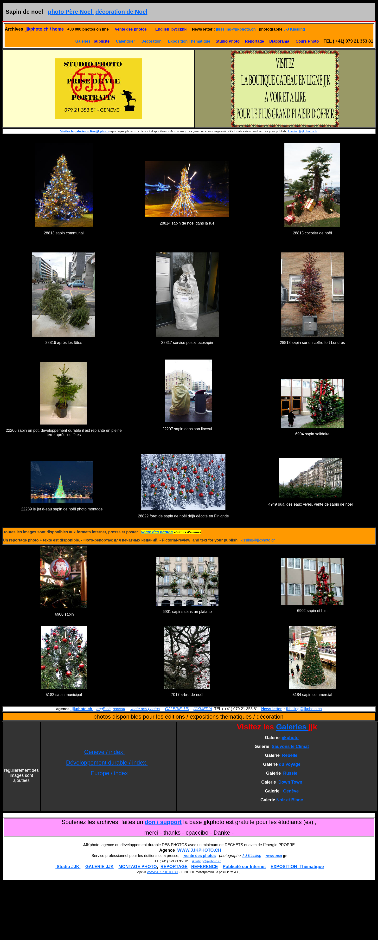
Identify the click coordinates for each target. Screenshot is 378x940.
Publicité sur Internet (244, 866)
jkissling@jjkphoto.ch (236, 29)
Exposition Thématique (189, 41)
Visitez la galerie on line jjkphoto (84, 131)
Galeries (82, 41)
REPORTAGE (174, 866)
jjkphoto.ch (81, 709)
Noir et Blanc (289, 800)
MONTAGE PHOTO (137, 866)
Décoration (151, 41)
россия (119, 709)
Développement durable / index (106, 762)
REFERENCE (204, 866)
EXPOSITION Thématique (297, 866)
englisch (103, 709)
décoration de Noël (121, 11)
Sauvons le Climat (290, 746)
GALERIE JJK (177, 709)
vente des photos (145, 709)
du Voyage (290, 764)
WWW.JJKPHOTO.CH (199, 850)
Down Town (290, 782)
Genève (291, 791)
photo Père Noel (71, 11)
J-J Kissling (294, 29)
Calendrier (126, 41)
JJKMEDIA (202, 709)
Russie (290, 773)
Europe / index (109, 773)
